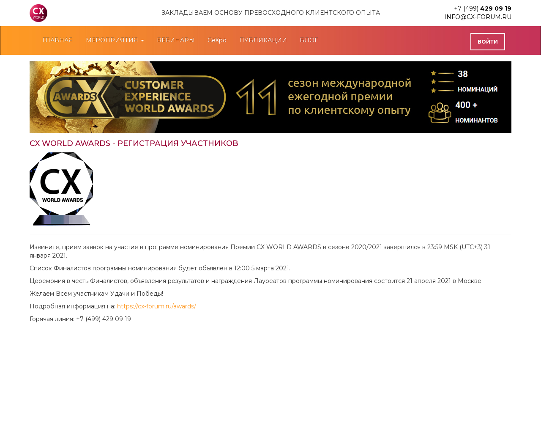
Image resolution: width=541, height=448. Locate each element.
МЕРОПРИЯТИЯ (115, 40)
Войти (488, 41)
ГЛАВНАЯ (57, 40)
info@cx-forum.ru (477, 17)
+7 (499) (482, 8)
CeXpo (217, 40)
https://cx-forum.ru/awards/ (156, 306)
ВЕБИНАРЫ (176, 40)
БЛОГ (309, 40)
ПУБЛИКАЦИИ (263, 40)
